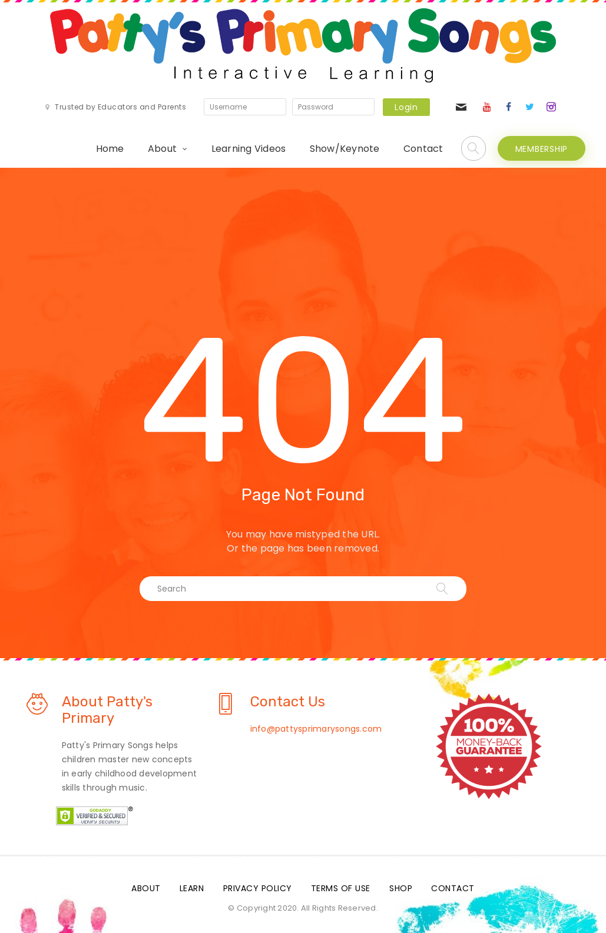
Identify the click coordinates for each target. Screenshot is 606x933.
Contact (423, 148)
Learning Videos (248, 148)
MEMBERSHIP (541, 149)
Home (110, 148)
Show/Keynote (345, 148)
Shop (400, 888)
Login (406, 107)
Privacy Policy (257, 888)
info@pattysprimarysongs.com (316, 729)
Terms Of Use (340, 888)
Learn (192, 888)
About (162, 148)
